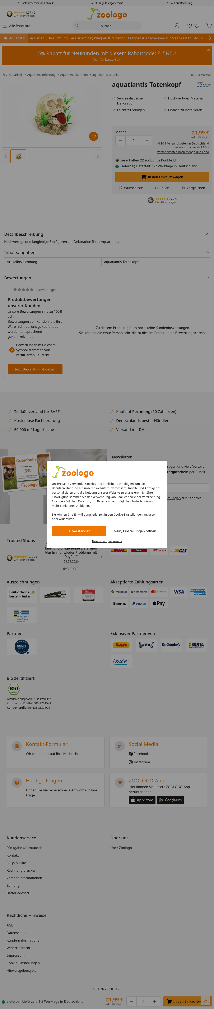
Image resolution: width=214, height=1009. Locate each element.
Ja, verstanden (79, 531)
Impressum (115, 541)
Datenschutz (99, 541)
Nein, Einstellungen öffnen (135, 531)
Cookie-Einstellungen (128, 514)
